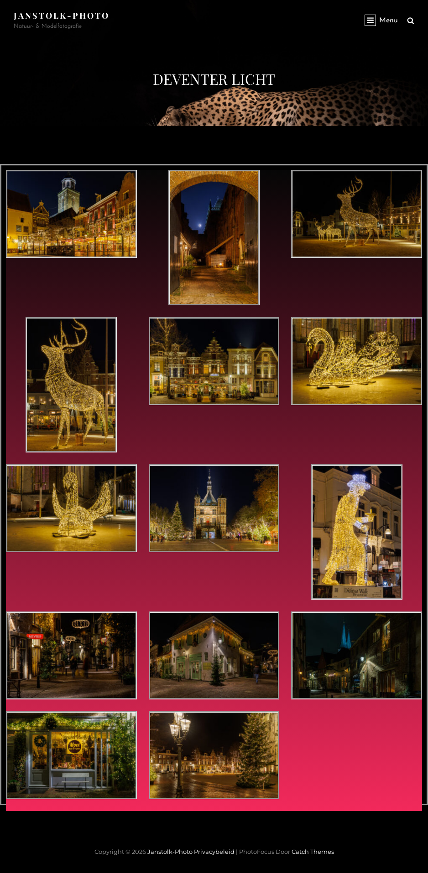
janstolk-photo (62, 15)
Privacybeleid (214, 851)
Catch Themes (313, 851)
